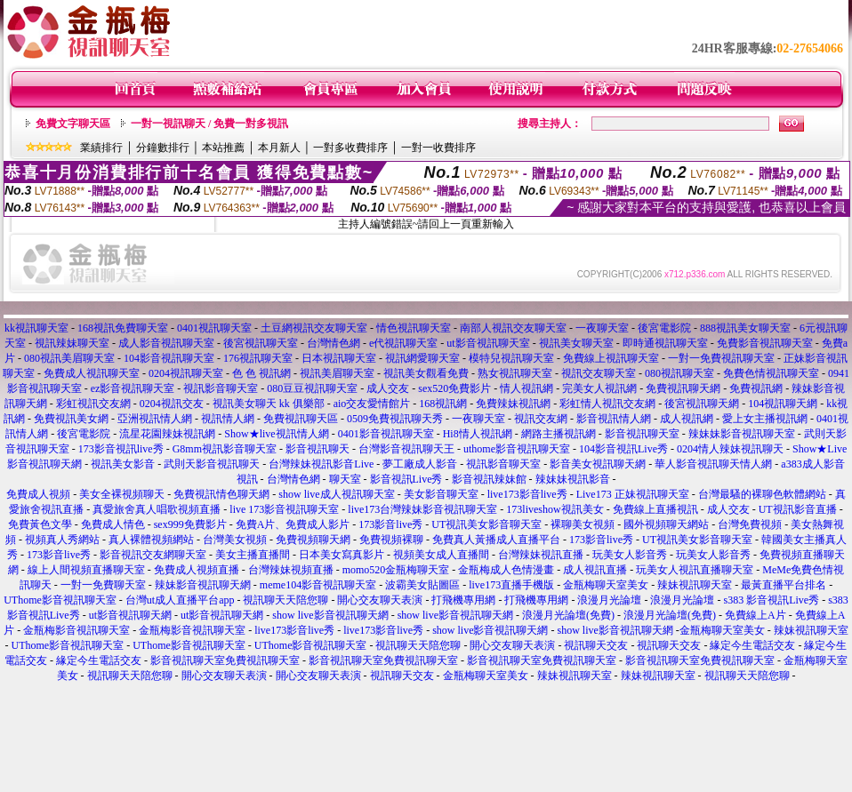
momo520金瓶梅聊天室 (396, 570)
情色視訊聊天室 (413, 328)
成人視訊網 (686, 418)
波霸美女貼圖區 (422, 585)
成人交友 (387, 388)
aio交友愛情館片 (372, 403)
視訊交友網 (540, 418)
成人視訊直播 (595, 570)
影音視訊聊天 (317, 449)
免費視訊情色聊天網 (221, 494)
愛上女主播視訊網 (765, 418)
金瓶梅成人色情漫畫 (506, 570)
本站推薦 (223, 147)
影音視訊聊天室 (642, 434)
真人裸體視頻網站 (151, 539)
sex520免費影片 (454, 388)
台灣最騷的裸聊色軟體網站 (762, 494)
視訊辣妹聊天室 (72, 343)
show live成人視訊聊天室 (336, 494)
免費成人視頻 (38, 494)
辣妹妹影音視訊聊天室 (741, 434)
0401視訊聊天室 (214, 328)
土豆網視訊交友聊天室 (314, 328)
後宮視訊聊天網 (701, 403)
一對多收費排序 (350, 147)
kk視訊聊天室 (36, 328)
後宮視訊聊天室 (260, 343)
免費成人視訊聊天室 (92, 373)
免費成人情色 (113, 524)
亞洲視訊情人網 (154, 418)
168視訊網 (443, 403)
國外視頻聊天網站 (666, 524)
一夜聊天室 (602, 328)
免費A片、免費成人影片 (293, 524)
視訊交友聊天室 (598, 373)
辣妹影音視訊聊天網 (203, 585)
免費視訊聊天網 (683, 388)
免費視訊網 (756, 388)
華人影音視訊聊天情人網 (713, 464)
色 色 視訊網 (261, 373)
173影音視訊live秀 (121, 449)
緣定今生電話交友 (752, 645)
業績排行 (101, 147)
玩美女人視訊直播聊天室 (694, 570)
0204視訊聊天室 (186, 373)
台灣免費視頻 (750, 524)
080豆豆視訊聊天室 (312, 388)
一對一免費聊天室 (103, 585)
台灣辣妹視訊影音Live (321, 464)
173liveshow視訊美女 (554, 509)
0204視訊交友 (172, 403)
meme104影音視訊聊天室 (318, 585)
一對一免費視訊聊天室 (721, 358)
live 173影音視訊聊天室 (284, 509)
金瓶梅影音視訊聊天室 (76, 630)
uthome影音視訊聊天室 (516, 449)
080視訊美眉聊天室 (69, 358)
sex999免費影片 (190, 524)
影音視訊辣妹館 (489, 479)
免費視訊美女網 (71, 418)
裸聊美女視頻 (583, 524)
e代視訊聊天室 (403, 343)
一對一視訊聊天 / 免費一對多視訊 (209, 123)
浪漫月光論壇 (609, 600)
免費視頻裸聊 (391, 539)
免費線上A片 (755, 615)
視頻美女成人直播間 (441, 554)
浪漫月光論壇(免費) (568, 615)
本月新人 (279, 147)
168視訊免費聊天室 (122, 328)
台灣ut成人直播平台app (180, 600)
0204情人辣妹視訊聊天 (730, 449)
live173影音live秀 (527, 494)
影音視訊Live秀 (406, 479)
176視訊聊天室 (258, 358)
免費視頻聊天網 (313, 539)
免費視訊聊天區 (300, 418)
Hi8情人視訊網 (477, 434)
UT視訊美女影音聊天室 (486, 524)
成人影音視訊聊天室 (166, 343)
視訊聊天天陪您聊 (285, 600)
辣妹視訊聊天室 (694, 585)
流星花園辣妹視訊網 (167, 434)
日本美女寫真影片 (341, 554)
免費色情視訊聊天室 (771, 373)
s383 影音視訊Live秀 (771, 600)
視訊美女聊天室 (576, 343)
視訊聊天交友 (596, 645)
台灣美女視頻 (235, 539)
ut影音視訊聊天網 (130, 615)
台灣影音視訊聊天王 (406, 449)
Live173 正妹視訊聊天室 (632, 494)
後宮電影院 (664, 328)
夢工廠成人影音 (419, 464)
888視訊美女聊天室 (745, 328)
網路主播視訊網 (558, 434)
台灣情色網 (333, 343)
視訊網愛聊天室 (422, 358)
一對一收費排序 (438, 147)
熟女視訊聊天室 (515, 373)
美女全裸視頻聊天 (122, 494)
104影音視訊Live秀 (623, 449)
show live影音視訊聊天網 (330, 615)
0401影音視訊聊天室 (386, 434)
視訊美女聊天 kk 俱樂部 (269, 403)
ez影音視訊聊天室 (133, 388)
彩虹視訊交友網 (93, 403)
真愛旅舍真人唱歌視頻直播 (156, 509)
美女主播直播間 (252, 554)
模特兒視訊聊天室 (511, 358)
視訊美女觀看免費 (426, 373)
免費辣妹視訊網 (513, 403)
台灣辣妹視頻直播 (291, 570)
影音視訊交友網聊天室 (153, 554)
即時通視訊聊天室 (665, 343)
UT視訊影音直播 (798, 509)
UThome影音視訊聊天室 (60, 600)
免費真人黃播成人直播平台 (496, 539)
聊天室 (345, 479)
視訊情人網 (227, 418)
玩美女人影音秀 (629, 554)
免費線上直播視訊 (655, 509)
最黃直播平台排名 (783, 585)
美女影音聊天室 (441, 494)
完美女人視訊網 (599, 388)
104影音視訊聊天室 (169, 358)
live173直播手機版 (511, 585)
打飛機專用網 (463, 600)
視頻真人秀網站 (62, 539)
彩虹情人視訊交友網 (607, 403)
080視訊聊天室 (679, 373)
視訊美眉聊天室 (337, 373)
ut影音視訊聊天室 (487, 343)
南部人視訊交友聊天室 (513, 328)
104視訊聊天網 (782, 403)
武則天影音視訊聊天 (212, 464)
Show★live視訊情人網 (276, 434)
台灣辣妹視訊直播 (540, 554)
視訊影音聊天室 (220, 388)
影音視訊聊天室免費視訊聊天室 (225, 660)
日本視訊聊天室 (338, 358)
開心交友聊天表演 (379, 600)
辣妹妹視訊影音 (572, 479)
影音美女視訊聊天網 (598, 464)
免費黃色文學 (40, 524)
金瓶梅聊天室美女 (605, 585)
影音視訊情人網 (613, 418)
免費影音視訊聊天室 (765, 343)
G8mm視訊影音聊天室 (225, 449)
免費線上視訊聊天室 (611, 358)
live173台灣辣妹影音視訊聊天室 (422, 509)
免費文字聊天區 (73, 123)
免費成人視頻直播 (196, 570)
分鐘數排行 (162, 147)
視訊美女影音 (123, 464)
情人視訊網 (526, 388)
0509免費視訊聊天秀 (395, 418)
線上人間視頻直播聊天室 (86, 570)
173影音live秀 (390, 524)
